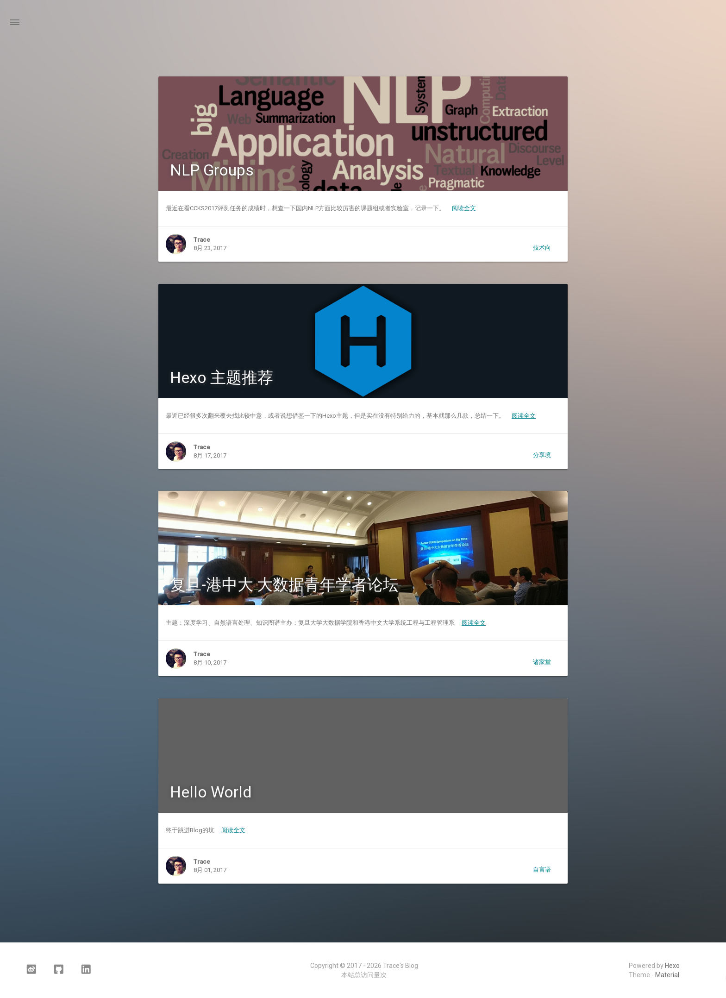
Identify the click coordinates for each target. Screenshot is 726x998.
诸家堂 (542, 662)
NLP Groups (212, 170)
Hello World (211, 792)
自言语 (542, 869)
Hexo (672, 965)
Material (667, 975)
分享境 (542, 455)
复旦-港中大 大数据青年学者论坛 (284, 584)
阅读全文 (464, 208)
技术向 (542, 247)
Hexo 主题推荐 (221, 377)
